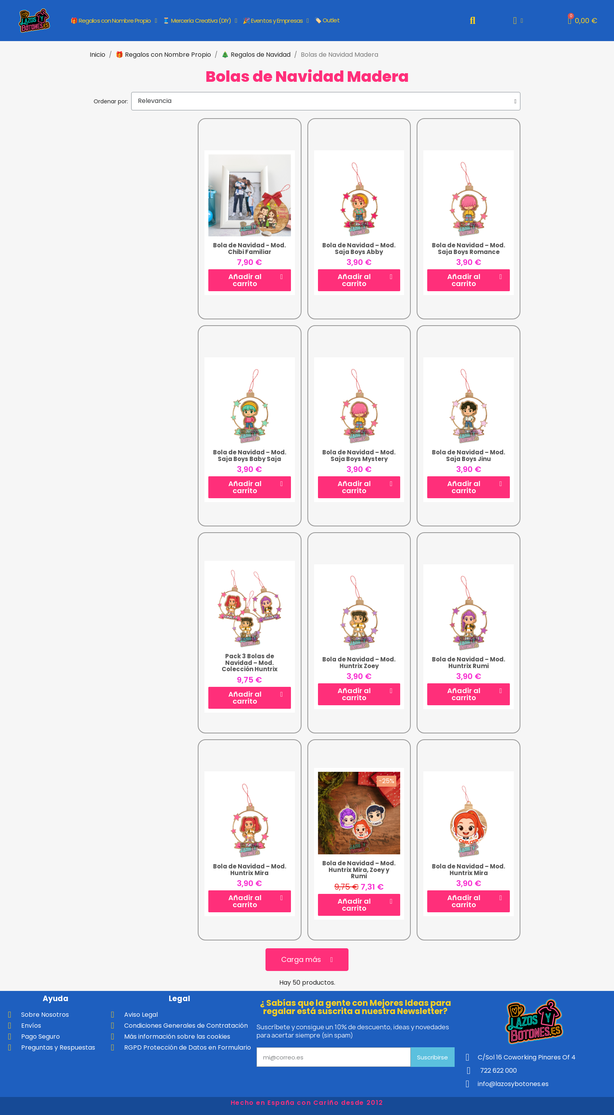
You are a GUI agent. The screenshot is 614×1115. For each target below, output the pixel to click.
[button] (472, 20)
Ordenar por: (111, 101)
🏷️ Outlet (327, 20)
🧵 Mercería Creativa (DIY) (200, 21)
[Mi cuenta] (518, 21)
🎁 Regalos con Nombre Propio (113, 21)
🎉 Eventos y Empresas (276, 21)
